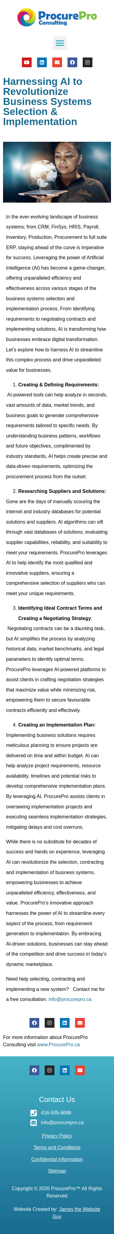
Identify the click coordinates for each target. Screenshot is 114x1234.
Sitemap (57, 1170)
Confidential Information (57, 1159)
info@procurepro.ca (70, 999)
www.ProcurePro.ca (58, 1044)
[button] (60, 43)
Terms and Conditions (57, 1147)
